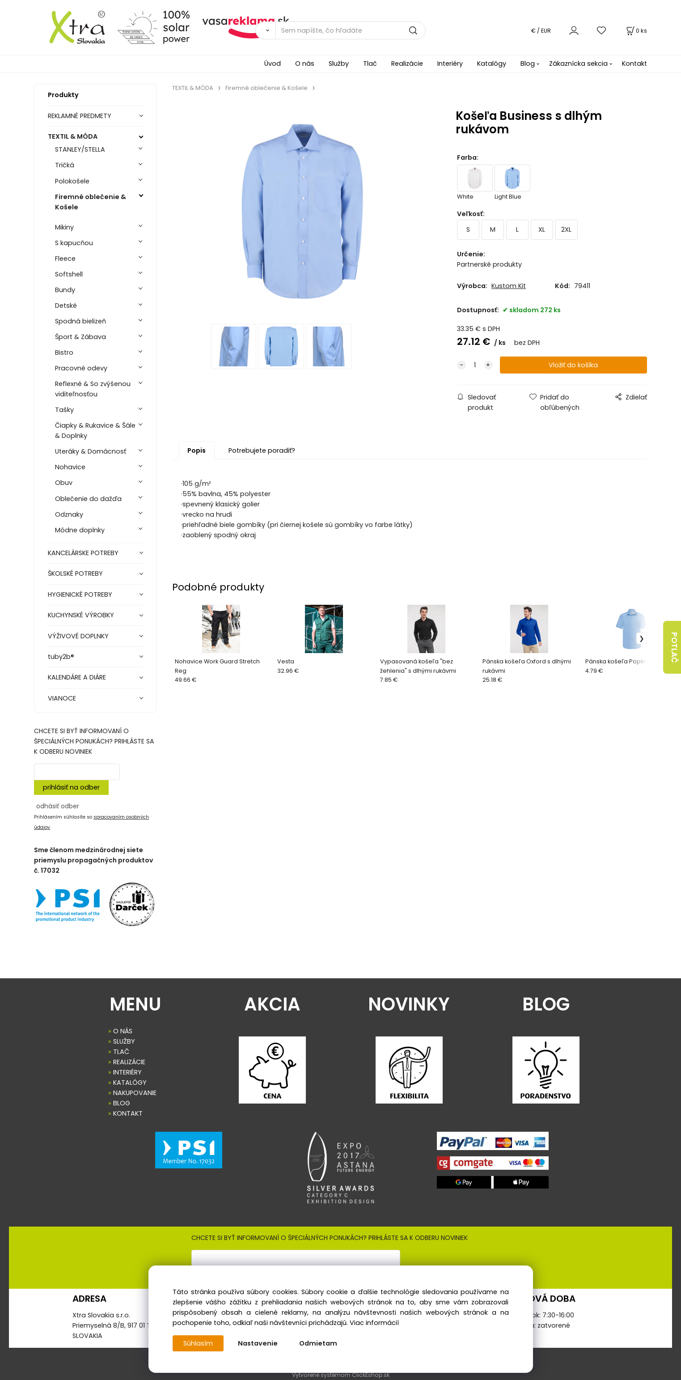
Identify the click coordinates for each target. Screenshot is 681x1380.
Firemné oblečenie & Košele (90, 202)
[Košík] (636, 30)
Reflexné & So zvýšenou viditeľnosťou (93, 389)
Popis (196, 450)
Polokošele (72, 181)
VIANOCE (62, 698)
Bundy (65, 289)
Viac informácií (374, 1322)
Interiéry (450, 63)
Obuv (63, 482)
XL (541, 229)
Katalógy (491, 63)
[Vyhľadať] (265, 30)
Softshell (69, 274)
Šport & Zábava (80, 336)
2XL (566, 229)
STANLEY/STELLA (80, 149)
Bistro (64, 352)
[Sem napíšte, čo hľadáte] (350, 30)
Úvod (272, 63)
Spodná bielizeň (80, 321)
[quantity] (475, 365)
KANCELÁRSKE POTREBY (83, 552)
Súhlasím (198, 1343)
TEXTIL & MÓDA (72, 136)
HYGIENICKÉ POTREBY (80, 594)
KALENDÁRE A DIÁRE (77, 677)
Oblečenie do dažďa (88, 498)
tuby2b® (61, 656)
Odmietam (318, 1343)
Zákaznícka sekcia (578, 63)
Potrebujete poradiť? (261, 450)
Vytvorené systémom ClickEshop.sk (340, 1375)
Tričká (64, 165)
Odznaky (69, 514)
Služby (339, 63)
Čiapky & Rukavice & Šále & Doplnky (95, 430)
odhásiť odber (57, 806)
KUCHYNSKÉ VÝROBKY (81, 615)
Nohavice (70, 467)
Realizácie (407, 63)
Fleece (65, 258)
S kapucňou (74, 242)
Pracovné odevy (81, 368)
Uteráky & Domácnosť (90, 451)
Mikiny (64, 227)
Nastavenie (258, 1343)
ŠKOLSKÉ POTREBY (75, 573)
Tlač (370, 63)
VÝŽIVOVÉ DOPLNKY (78, 636)
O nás (304, 63)
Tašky (64, 409)
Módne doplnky (80, 530)
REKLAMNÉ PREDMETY (79, 115)
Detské (66, 305)
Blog (527, 63)
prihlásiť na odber (71, 787)
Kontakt (634, 63)
